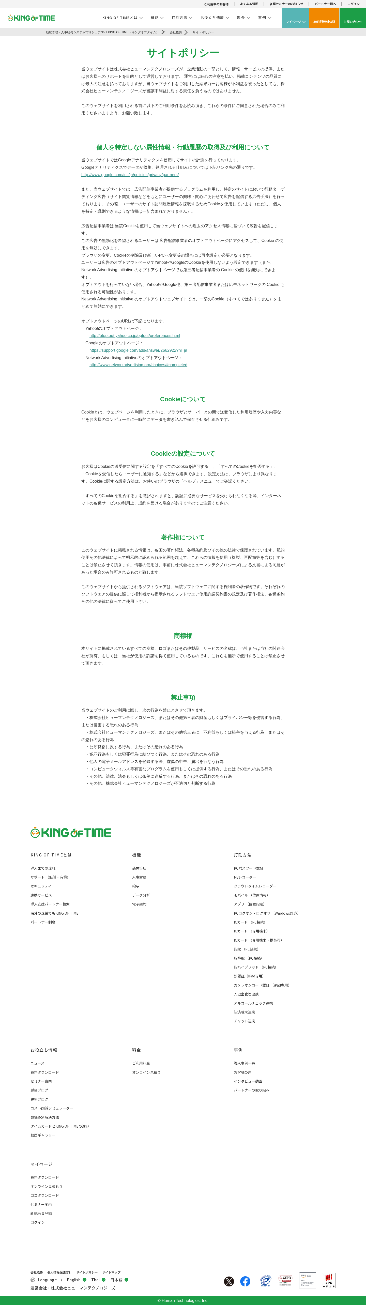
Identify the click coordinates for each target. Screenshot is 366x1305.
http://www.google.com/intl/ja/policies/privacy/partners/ (130, 175)
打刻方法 (243, 855)
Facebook (245, 1281)
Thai (98, 1280)
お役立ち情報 (43, 1050)
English (76, 1280)
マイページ (41, 1164)
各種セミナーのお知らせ (286, 4)
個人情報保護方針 (59, 1272)
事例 (238, 1050)
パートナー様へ (325, 4)
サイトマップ (111, 1272)
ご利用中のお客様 (216, 4)
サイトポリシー (87, 1272)
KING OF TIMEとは (51, 855)
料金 (136, 1050)
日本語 (119, 1280)
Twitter (229, 1281)
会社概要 (36, 1272)
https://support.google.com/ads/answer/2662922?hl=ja (138, 350)
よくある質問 (249, 4)
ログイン (353, 4)
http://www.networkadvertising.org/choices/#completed (138, 365)
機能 (136, 855)
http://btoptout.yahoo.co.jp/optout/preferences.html (134, 335)
